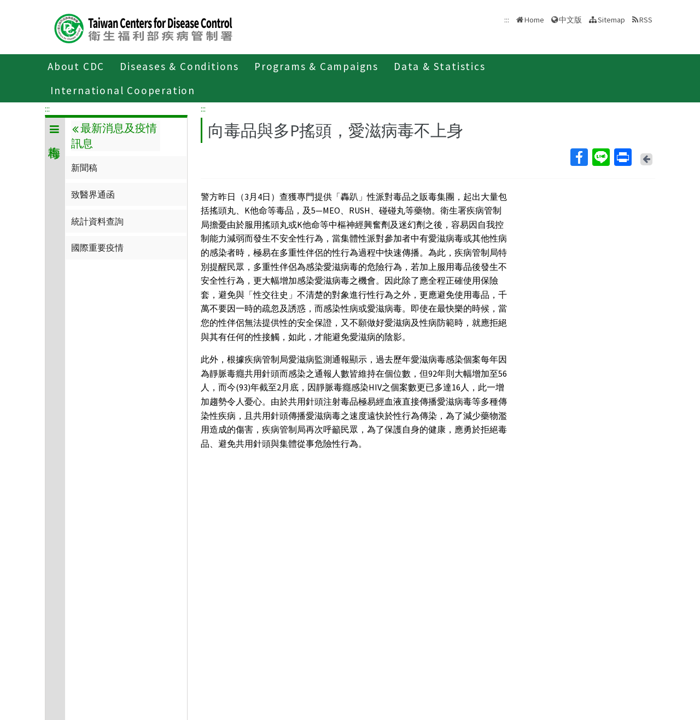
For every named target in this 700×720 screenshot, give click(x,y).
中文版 (570, 19)
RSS (645, 20)
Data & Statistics (440, 66)
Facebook (578, 157)
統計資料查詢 (97, 221)
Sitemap (611, 20)
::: (47, 108)
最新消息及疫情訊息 (113, 136)
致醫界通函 (93, 194)
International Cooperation (122, 90)
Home (534, 20)
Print (622, 157)
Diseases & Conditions (179, 66)
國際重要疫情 (97, 247)
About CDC (76, 66)
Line (600, 157)
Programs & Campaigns (316, 66)
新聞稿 (84, 167)
